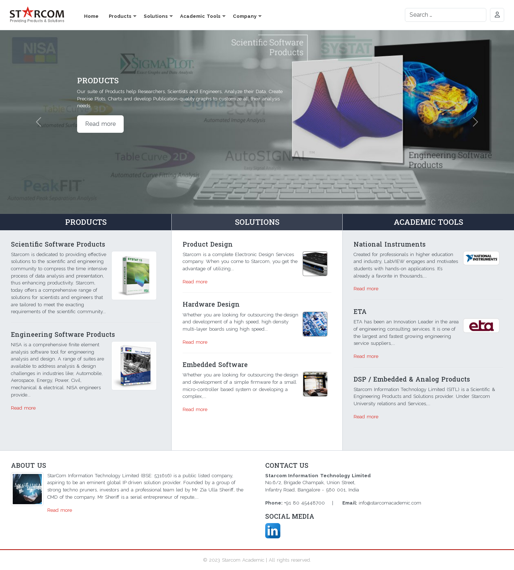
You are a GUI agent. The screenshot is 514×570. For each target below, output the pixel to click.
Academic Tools (200, 16)
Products (120, 16)
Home (91, 16)
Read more (100, 123)
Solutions (156, 16)
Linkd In (272, 530)
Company (244, 16)
